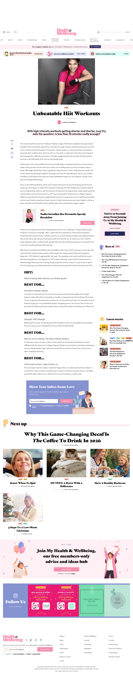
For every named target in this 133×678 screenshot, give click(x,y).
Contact (111, 640)
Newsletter (87, 648)
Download (39, 54)
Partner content (55, 40)
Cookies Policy (36, 654)
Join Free (115, 234)
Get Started (95, 47)
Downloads (80, 40)
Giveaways (120, 40)
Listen (126, 54)
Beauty (113, 338)
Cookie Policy (113, 652)
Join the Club (115, 210)
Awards (107, 40)
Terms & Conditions (47, 406)
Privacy (59, 406)
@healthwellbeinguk (15, 609)
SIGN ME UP (45, 649)
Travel (67, 40)
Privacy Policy (113, 644)
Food (20, 40)
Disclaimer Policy (114, 657)
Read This (87, 223)
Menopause (32, 40)
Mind (44, 40)
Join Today (66, 571)
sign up (66, 401)
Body (10, 40)
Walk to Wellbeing (94, 40)
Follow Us (16, 603)
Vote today (81, 54)
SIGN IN (127, 32)
